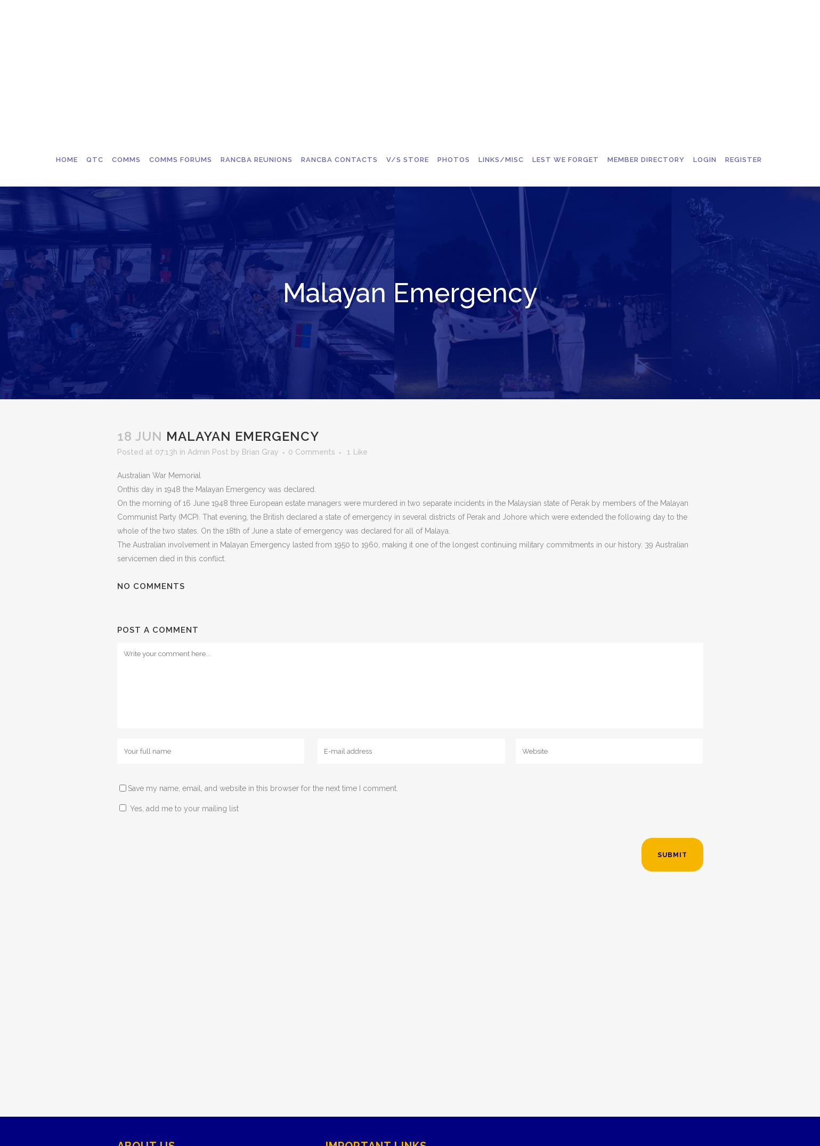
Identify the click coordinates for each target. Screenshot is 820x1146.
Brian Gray (260, 452)
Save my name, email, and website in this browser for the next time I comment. (263, 788)
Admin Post (208, 452)
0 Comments (311, 452)
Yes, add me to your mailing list (179, 808)
